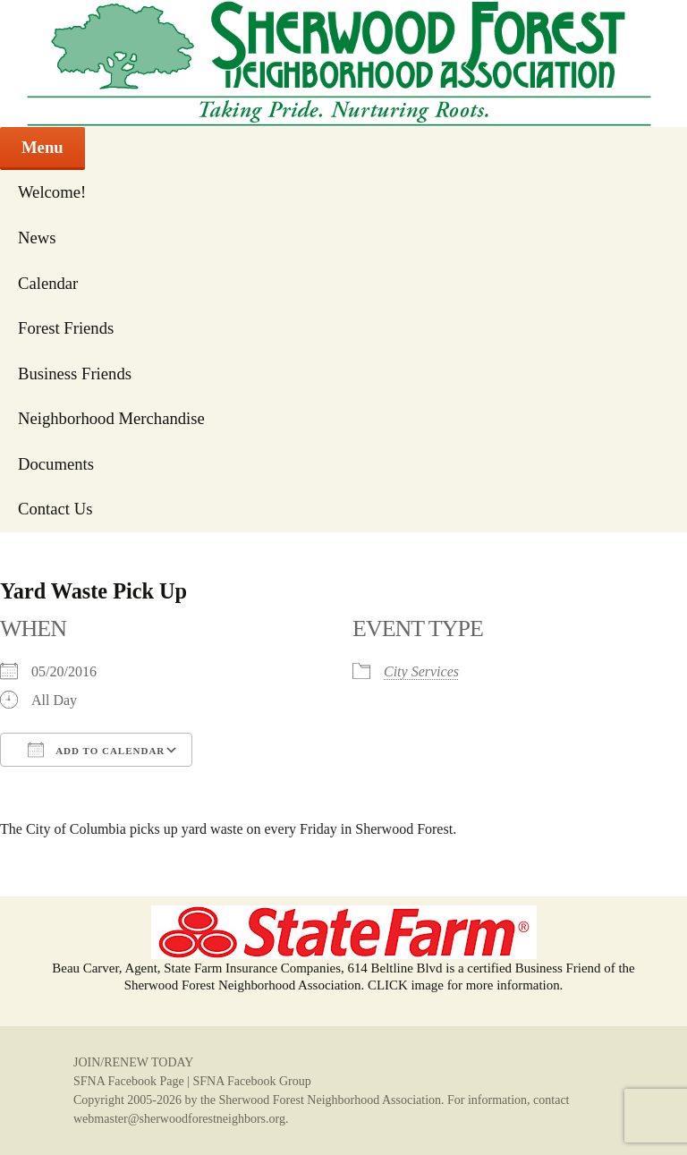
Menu (42, 147)
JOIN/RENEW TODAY (133, 1062)
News (37, 237)
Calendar (48, 283)
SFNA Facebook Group (251, 1081)
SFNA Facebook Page (128, 1081)
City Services (421, 671)
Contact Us (55, 508)
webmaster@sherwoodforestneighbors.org (179, 1118)
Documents (56, 463)
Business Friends (74, 373)
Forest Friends (66, 327)
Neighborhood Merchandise (111, 418)
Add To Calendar (96, 750)
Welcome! (52, 192)
